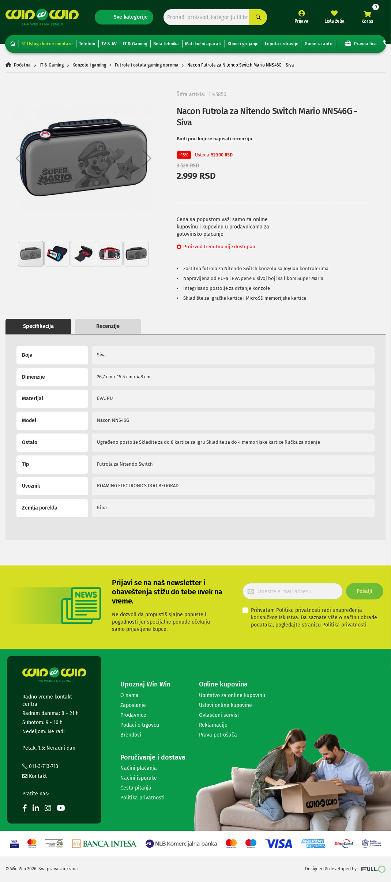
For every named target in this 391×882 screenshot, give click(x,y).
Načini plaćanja (138, 768)
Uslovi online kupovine (225, 705)
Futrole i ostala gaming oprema (146, 65)
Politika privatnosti (142, 798)
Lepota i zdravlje (281, 43)
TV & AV (109, 43)
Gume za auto (318, 43)
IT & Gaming (135, 43)
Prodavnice (133, 715)
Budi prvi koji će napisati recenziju (214, 138)
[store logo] (42, 17)
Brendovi (130, 735)
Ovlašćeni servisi (219, 715)
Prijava (301, 21)
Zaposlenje (133, 705)
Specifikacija (38, 326)
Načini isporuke (138, 778)
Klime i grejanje (243, 43)
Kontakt (34, 776)
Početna (22, 65)
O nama (129, 695)
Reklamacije (213, 725)
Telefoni (87, 43)
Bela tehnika (166, 43)
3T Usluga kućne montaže (47, 43)
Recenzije (108, 326)
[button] (20, 158)
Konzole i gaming (89, 65)
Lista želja (334, 21)
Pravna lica (361, 43)
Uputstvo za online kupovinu (232, 695)
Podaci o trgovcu (139, 725)
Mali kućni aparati (203, 43)
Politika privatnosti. (345, 625)
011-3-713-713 (40, 766)
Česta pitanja (135, 788)
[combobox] (215, 17)
